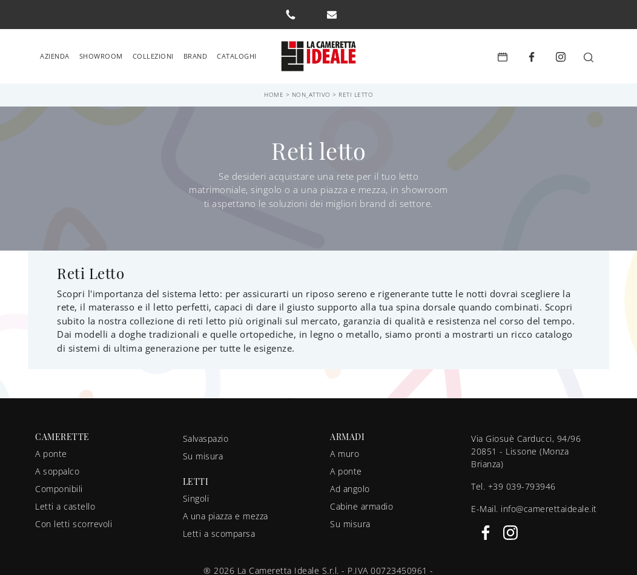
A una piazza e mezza (225, 515)
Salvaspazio (206, 438)
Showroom (101, 55)
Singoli (196, 498)
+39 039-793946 (522, 485)
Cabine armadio (361, 505)
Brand (195, 55)
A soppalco (57, 470)
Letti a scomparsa (219, 533)
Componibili (59, 488)
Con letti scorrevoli (73, 523)
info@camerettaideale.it (549, 508)
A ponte (51, 453)
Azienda (55, 55)
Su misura (203, 455)
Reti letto (355, 94)
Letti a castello (65, 505)
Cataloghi (237, 55)
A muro (344, 453)
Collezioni (153, 55)
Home (273, 94)
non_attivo (311, 94)
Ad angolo (350, 488)
